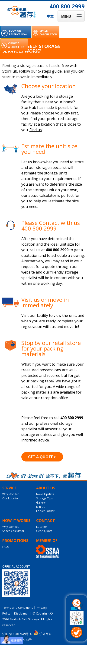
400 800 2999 (67, 6)
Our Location (10, 498)
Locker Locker (45, 511)
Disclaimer (21, 613)
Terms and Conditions (17, 607)
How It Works (16, 520)
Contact (45, 520)
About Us (45, 488)
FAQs (5, 547)
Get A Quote (44, 531)
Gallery (40, 503)
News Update (45, 494)
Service (9, 488)
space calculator (42, 195)
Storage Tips (44, 498)
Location (42, 527)
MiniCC (40, 507)
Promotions (15, 540)
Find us (35, 129)
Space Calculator (13, 531)
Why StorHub (10, 494)
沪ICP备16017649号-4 (16, 634)
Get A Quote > (42, 456)
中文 (50, 16)
